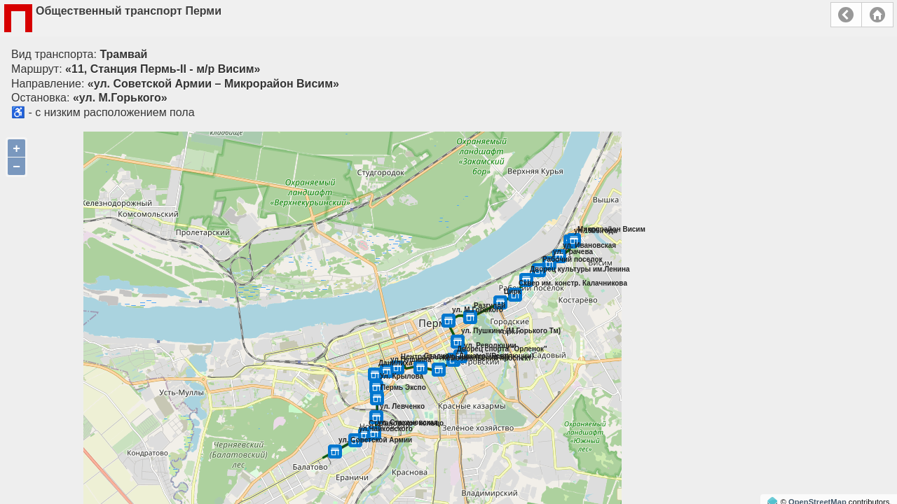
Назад (846, 14)
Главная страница (877, 14)
